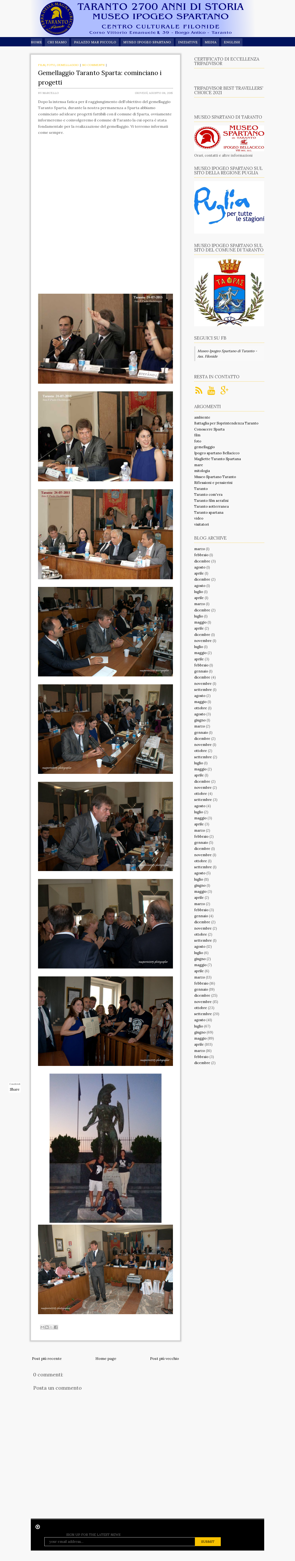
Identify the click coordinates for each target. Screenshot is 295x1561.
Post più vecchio (164, 1358)
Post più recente (47, 1358)
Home (36, 42)
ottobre (200, 708)
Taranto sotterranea (211, 506)
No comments (93, 65)
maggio (200, 622)
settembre (203, 689)
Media (213, 42)
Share (15, 1089)
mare (198, 465)
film (41, 65)
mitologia (202, 471)
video (198, 518)
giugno (200, 720)
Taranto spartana (208, 512)
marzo (199, 549)
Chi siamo (57, 42)
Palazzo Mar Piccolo (96, 42)
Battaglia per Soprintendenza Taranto (226, 423)
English (234, 42)
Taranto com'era (208, 494)
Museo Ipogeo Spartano (148, 42)
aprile (199, 573)
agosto (199, 567)
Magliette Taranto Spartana (217, 459)
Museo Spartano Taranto (215, 477)
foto (51, 65)
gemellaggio (68, 65)
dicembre (202, 561)
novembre (203, 640)
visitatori (201, 524)
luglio (198, 591)
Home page (105, 1358)
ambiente (202, 417)
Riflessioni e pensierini (213, 482)
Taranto (201, 488)
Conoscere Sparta (209, 429)
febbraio (201, 555)
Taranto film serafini (211, 500)
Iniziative (189, 42)
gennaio (201, 671)
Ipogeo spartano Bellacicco (216, 453)
